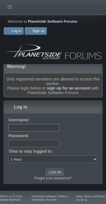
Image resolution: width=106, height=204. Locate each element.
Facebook (38, 199)
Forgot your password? (53, 178)
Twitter (62, 196)
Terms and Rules (94, 196)
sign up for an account (68, 88)
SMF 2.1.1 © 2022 (11, 196)
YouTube (51, 199)
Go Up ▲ (81, 199)
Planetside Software (44, 196)
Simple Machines (10, 199)
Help (79, 196)
